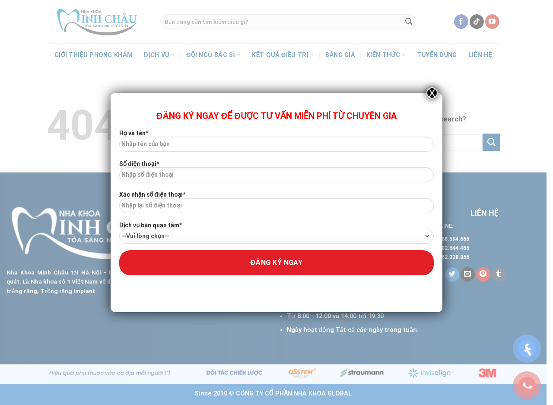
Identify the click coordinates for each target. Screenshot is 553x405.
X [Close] (432, 93)
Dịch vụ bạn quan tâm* (276, 233)
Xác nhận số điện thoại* (276, 205)
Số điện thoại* (276, 174)
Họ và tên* (276, 144)
